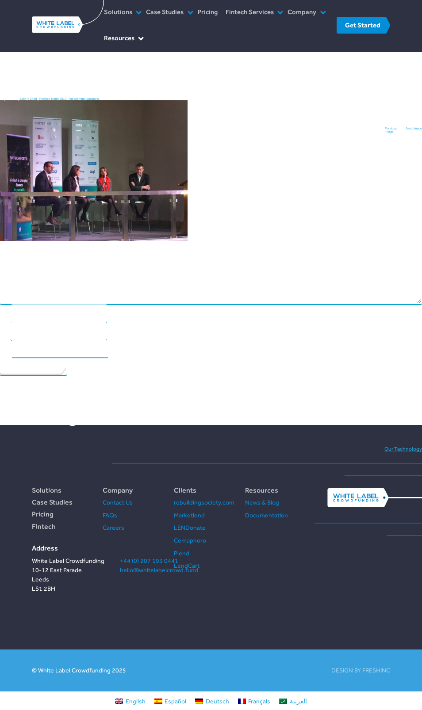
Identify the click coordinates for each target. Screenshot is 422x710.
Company (302, 11)
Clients (185, 490)
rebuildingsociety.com (204, 502)
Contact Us (118, 502)
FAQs (110, 515)
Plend (181, 553)
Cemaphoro (190, 540)
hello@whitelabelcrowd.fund (159, 569)
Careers (113, 527)
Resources (119, 38)
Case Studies (165, 11)
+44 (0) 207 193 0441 (149, 560)
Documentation (266, 515)
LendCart (186, 565)
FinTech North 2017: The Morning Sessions (69, 98)
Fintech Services (250, 11)
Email (5, 330)
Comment (211, 145)
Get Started (362, 25)
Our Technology (403, 449)
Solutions (118, 11)
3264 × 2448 (28, 98)
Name (5, 312)
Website (6, 347)
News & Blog (262, 502)
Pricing (208, 11)
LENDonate (190, 527)
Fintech (44, 526)
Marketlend (189, 515)
